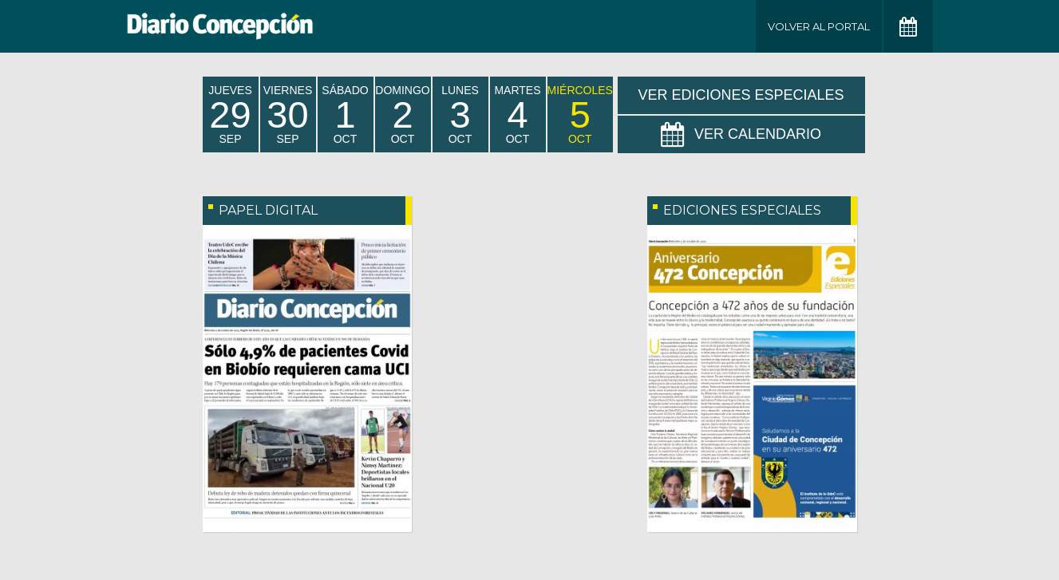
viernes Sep (287, 114)
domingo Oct (402, 114)
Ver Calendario (741, 135)
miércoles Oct (580, 114)
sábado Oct (345, 114)
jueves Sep (229, 114)
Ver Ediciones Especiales (741, 95)
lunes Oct (460, 114)
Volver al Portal (819, 26)
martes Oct (517, 114)
